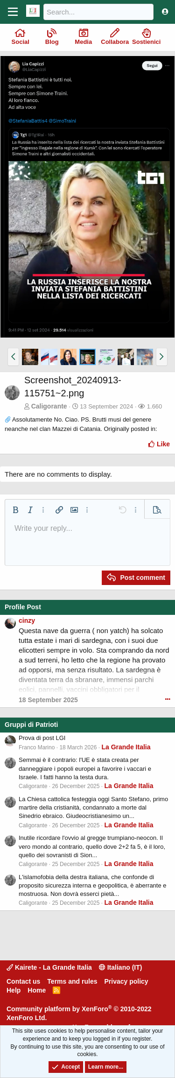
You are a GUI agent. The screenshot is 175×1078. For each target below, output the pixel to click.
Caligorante (49, 406)
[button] (13, 357)
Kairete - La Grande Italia (49, 967)
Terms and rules (72, 981)
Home (37, 990)
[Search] (98, 12)
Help (14, 990)
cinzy (27, 620)
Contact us (23, 981)
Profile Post (23, 607)
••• (167, 699)
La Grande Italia (125, 747)
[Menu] (13, 12)
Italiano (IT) (120, 967)
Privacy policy (126, 981)
